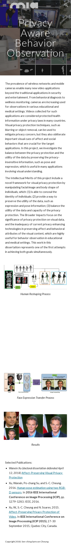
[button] (4, 5)
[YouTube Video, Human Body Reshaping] (36, 335)
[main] (36, 37)
